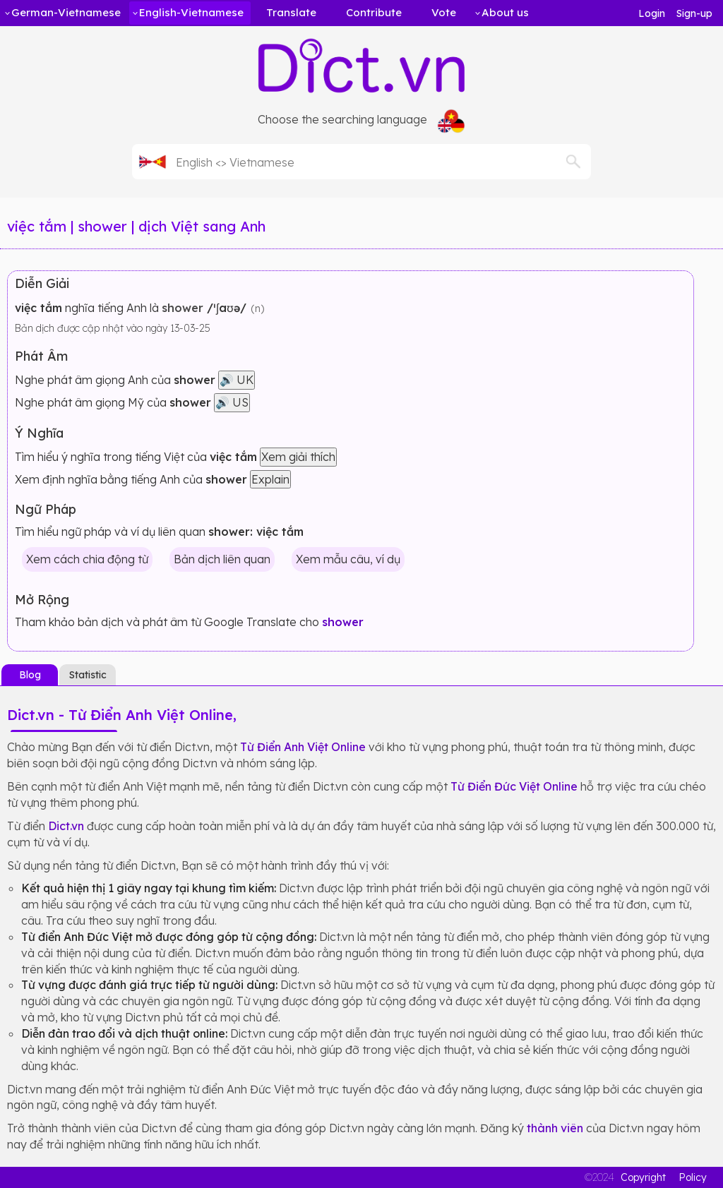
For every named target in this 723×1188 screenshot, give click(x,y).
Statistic (88, 674)
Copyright (643, 1177)
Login (651, 13)
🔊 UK (236, 380)
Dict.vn (66, 826)
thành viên (555, 1128)
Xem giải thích (298, 457)
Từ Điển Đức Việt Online (514, 786)
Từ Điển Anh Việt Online (303, 747)
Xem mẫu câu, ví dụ (348, 559)
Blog (30, 674)
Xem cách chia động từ (87, 559)
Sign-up (694, 13)
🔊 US (232, 402)
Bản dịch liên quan (222, 559)
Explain (270, 479)
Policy (693, 1177)
